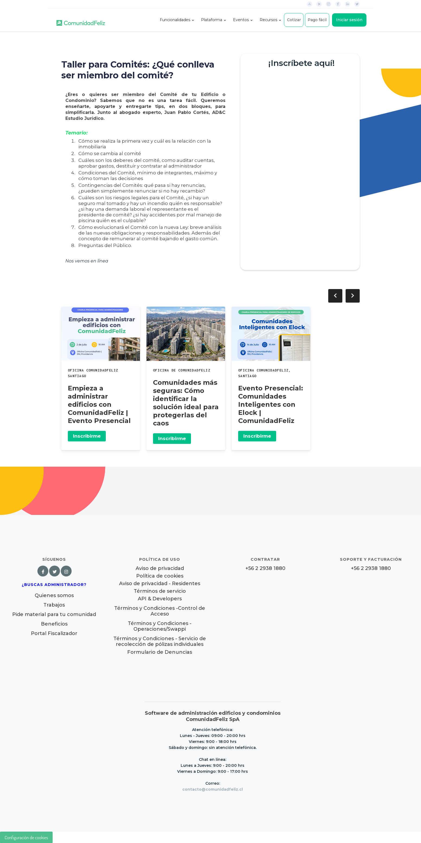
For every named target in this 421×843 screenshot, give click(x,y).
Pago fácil (317, 19)
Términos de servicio (160, 591)
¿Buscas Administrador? (54, 584)
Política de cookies (159, 576)
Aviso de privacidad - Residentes (159, 583)
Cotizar (294, 19)
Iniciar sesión (349, 19)
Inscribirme (87, 436)
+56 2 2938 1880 (265, 568)
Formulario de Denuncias (159, 652)
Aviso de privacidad (160, 568)
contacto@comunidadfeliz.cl (212, 789)
